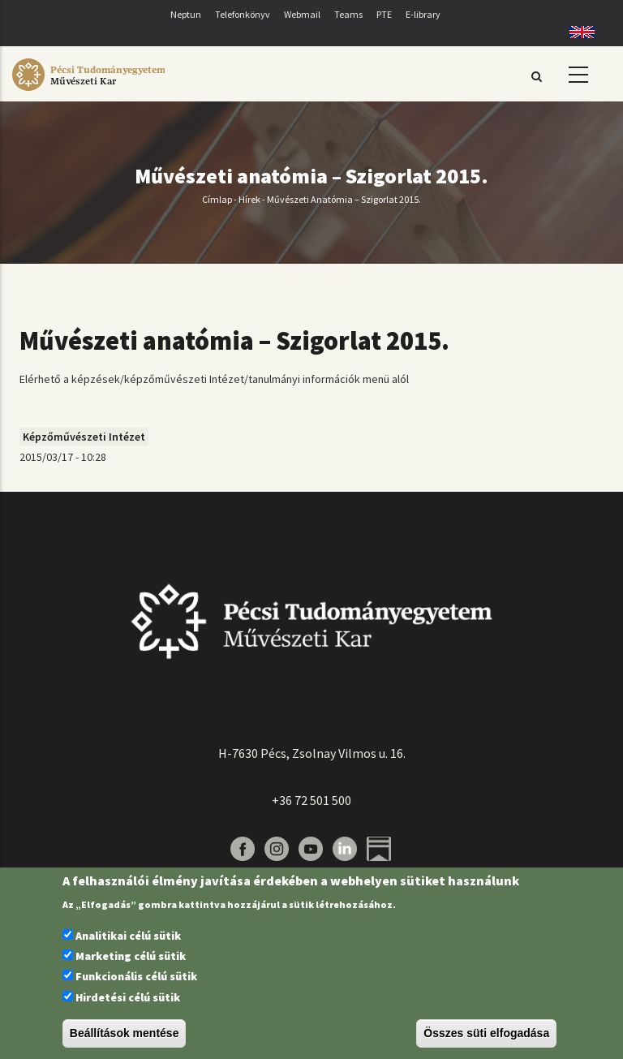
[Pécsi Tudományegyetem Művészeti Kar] (88, 91)
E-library (423, 14)
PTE (384, 14)
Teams (348, 14)
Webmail (302, 14)
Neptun (185, 14)
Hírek (249, 199)
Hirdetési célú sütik (127, 997)
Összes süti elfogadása (486, 1033)
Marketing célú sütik (130, 956)
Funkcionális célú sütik (136, 976)
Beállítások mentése (124, 1033)
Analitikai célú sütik (128, 935)
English (576, 32)
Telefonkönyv (242, 14)
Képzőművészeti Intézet (84, 436)
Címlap (217, 199)
